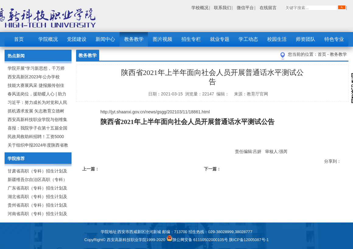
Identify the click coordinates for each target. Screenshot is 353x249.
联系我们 (222, 7)
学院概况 (48, 39)
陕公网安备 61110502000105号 (197, 239)
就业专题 (219, 39)
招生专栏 (191, 39)
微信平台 (245, 7)
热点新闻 (16, 55)
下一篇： (212, 168)
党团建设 (76, 39)
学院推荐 (16, 158)
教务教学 (134, 39)
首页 (19, 39)
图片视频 (162, 39)
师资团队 (305, 39)
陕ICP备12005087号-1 (249, 239)
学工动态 (248, 39)
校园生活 (277, 39)
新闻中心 (105, 39)
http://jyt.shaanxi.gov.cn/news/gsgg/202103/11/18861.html (155, 111)
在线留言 (268, 7)
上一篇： (90, 168)
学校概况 (199, 7)
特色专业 (334, 39)
